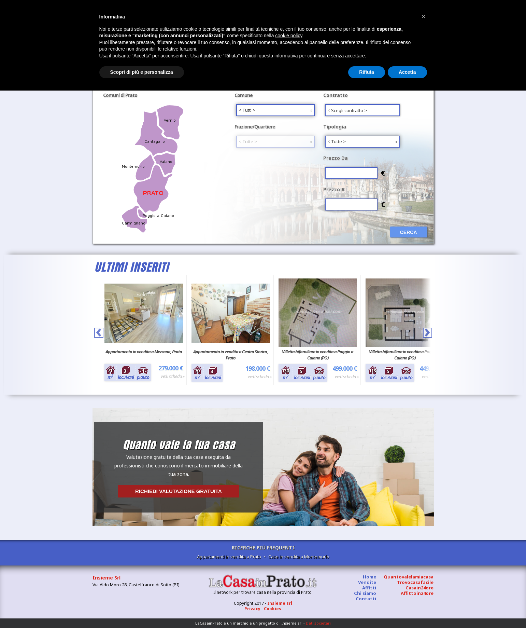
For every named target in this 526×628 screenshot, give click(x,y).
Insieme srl (279, 603)
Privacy (252, 609)
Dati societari (318, 623)
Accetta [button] (407, 72)
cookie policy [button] (288, 35)
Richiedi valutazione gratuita (178, 491)
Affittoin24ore (417, 593)
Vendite (367, 582)
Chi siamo (365, 593)
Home (369, 577)
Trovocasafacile (415, 582)
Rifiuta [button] (366, 72)
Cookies (272, 609)
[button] (423, 16)
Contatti (366, 599)
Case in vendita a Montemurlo (298, 556)
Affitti (369, 588)
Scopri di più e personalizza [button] (141, 72)
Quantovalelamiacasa (408, 577)
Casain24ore (419, 588)
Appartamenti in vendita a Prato (229, 556)
